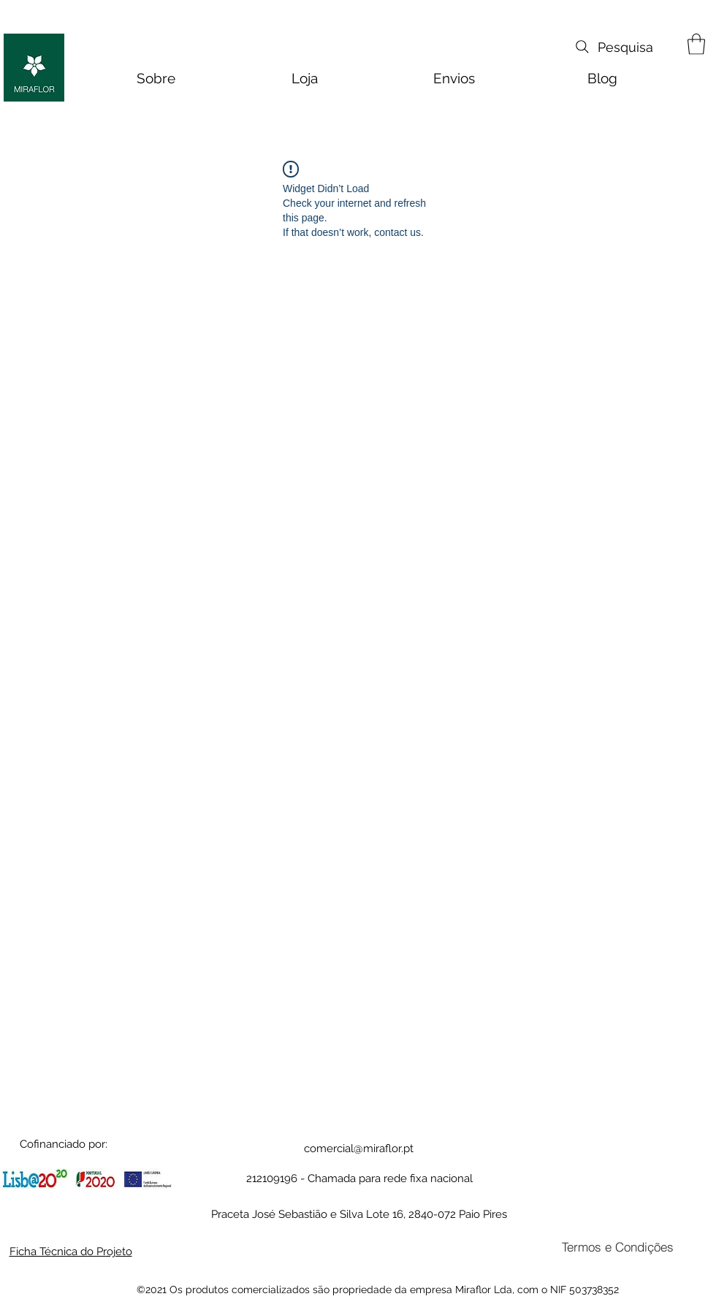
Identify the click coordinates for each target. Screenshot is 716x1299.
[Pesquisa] (612, 46)
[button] (696, 44)
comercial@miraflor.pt (359, 1148)
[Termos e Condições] (617, 1247)
